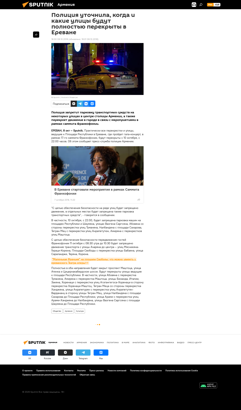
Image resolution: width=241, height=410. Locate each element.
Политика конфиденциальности (146, 370)
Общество (57, 311)
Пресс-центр (194, 342)
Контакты (68, 370)
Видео (180, 342)
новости (68, 342)
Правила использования (48, 370)
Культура (80, 311)
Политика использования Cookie (181, 370)
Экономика (97, 342)
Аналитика (138, 342)
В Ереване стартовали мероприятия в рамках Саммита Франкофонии (96, 191)
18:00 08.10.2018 (59, 39)
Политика (113, 342)
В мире (125, 342)
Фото (151, 342)
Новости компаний (117, 370)
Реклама (81, 370)
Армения (68, 311)
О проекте (27, 370)
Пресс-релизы (96, 370)
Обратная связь (87, 374)
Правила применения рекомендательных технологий (49, 374)
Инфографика (166, 342)
